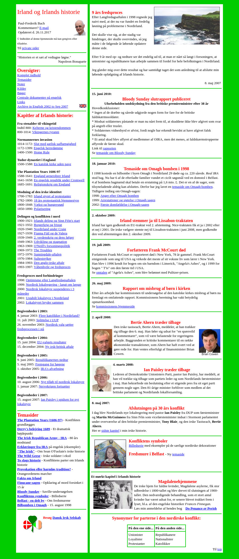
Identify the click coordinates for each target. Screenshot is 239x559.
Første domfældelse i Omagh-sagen (125, 205)
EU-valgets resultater (51, 342)
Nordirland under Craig (50, 229)
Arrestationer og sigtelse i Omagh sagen (127, 200)
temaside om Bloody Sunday (116, 153)
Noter (21, 84)
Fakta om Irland (29, 478)
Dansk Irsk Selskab (67, 518)
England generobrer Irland (52, 176)
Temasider (24, 80)
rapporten (109, 148)
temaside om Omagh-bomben (192, 187)
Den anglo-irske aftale (49, 263)
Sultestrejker (42, 258)
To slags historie (29, 460)
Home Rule (42, 152)
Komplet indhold (29, 75)
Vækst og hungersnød (49, 205)
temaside (178, 454)
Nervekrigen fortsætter (54, 386)
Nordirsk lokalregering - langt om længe (53, 284)
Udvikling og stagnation (50, 242)
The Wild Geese (29, 456)
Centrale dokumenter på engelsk (39, 97)
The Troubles (43, 250)
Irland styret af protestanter (52, 196)
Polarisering (42, 209)
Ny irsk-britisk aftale (59, 347)
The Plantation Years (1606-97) (40, 420)
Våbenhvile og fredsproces (52, 267)
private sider (30, 48)
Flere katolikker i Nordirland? (59, 316)
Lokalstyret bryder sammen (44, 302)
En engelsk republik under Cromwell (59, 180)
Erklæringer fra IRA (32, 447)
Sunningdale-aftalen (48, 254)
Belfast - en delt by (30, 500)
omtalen (101, 272)
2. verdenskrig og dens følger (54, 237)
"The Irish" (26, 451)
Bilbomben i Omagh (32, 505)
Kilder (21, 88)
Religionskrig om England (52, 184)
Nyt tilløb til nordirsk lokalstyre (62, 382)
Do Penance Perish (201, 508)
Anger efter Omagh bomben (119, 196)
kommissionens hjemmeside (115, 306)
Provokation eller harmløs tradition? (44, 469)
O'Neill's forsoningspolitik (52, 246)
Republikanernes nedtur (52, 360)
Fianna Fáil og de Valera (50, 233)
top (219, 549)
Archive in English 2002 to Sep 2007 (42, 106)
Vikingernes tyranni (45, 132)
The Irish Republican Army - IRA (42, 438)
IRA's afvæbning (52, 369)
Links (21, 102)
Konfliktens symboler (33, 496)
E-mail (44, 28)
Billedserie (136, 445)
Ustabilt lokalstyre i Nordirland (47, 298)
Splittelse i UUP (47, 320)
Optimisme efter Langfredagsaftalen (50, 280)
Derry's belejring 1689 (33, 429)
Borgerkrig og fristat (48, 225)
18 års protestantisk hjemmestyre (56, 200)
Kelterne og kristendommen (51, 128)
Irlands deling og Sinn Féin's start (57, 221)
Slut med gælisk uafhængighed (55, 144)
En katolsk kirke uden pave (52, 164)
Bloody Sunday (28, 491)
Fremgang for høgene (50, 364)
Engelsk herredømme (48, 148)
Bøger (21, 93)
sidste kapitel (110, 430)
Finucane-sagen (28, 483)
